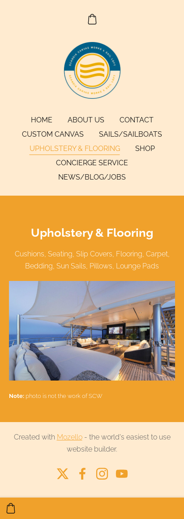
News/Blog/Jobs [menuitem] (92, 177)
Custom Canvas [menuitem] (53, 134)
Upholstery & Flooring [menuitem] (75, 148)
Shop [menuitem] (145, 148)
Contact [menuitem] (137, 120)
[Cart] (91, 19)
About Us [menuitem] (86, 120)
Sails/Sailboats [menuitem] (130, 134)
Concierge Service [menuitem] (92, 163)
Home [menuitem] (41, 120)
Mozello (69, 437)
